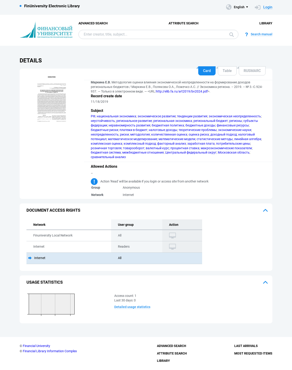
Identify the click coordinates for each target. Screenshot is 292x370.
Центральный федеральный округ (190, 152)
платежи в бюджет (133, 130)
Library (265, 23)
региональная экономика (172, 121)
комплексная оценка (106, 143)
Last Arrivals (246, 346)
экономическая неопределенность (235, 116)
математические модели (177, 139)
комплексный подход (140, 143)
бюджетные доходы (200, 125)
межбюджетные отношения (143, 152)
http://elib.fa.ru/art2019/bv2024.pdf (182, 91)
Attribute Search (183, 23)
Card (207, 71)
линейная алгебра (247, 139)
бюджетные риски (104, 130)
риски (124, 134)
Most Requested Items (253, 353)
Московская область (234, 152)
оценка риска (199, 134)
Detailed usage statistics (132, 307)
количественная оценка (169, 134)
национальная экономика (116, 116)
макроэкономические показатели (226, 148)
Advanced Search (93, 23)
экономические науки (234, 130)
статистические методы (215, 139)
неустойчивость (103, 121)
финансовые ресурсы (233, 125)
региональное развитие (134, 121)
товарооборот (133, 148)
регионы (235, 121)
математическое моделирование (132, 139)
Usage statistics (44, 282)
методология (140, 134)
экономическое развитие (157, 116)
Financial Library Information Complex (50, 351)
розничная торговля (106, 148)
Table (227, 71)
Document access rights (53, 210)
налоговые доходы (163, 130)
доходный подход (223, 134)
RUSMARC (252, 71)
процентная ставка (184, 148)
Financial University (36, 346)
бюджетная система (106, 152)
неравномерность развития (129, 125)
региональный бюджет (210, 121)
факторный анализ (171, 143)
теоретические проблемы (198, 130)
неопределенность (105, 134)
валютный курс (157, 148)
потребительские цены (233, 143)
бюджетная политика (168, 125)
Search (231, 34)
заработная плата (201, 143)
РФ (93, 116)
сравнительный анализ (108, 157)
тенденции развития (192, 116)
